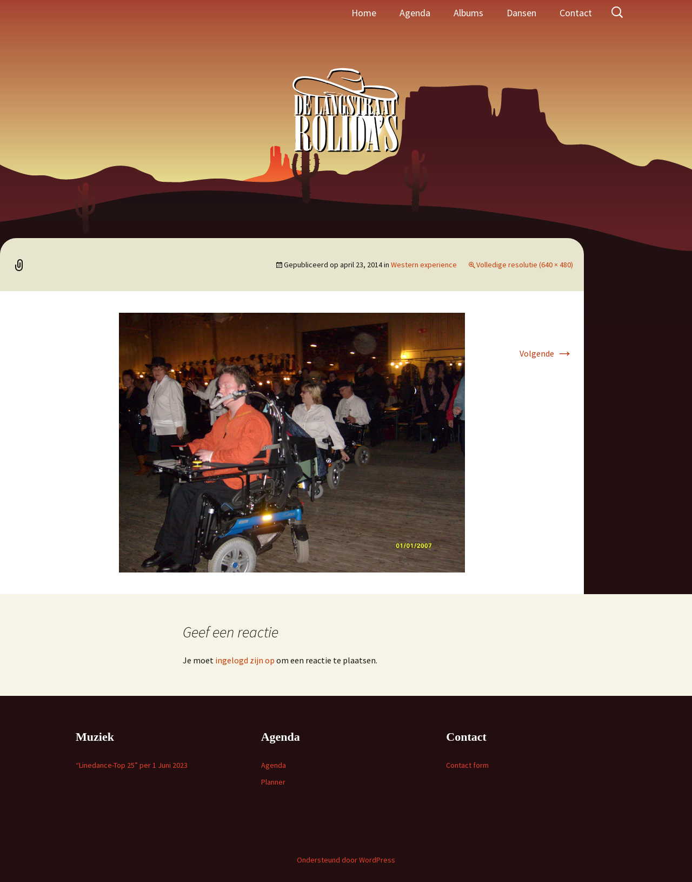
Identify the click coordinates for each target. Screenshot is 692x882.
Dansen (521, 12)
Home (363, 12)
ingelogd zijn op (245, 660)
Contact (576, 12)
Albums (468, 12)
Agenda (415, 12)
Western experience (424, 264)
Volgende (546, 353)
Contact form (467, 765)
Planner (273, 782)
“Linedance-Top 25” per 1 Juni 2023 (132, 765)
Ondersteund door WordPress (346, 860)
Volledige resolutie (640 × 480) (524, 264)
